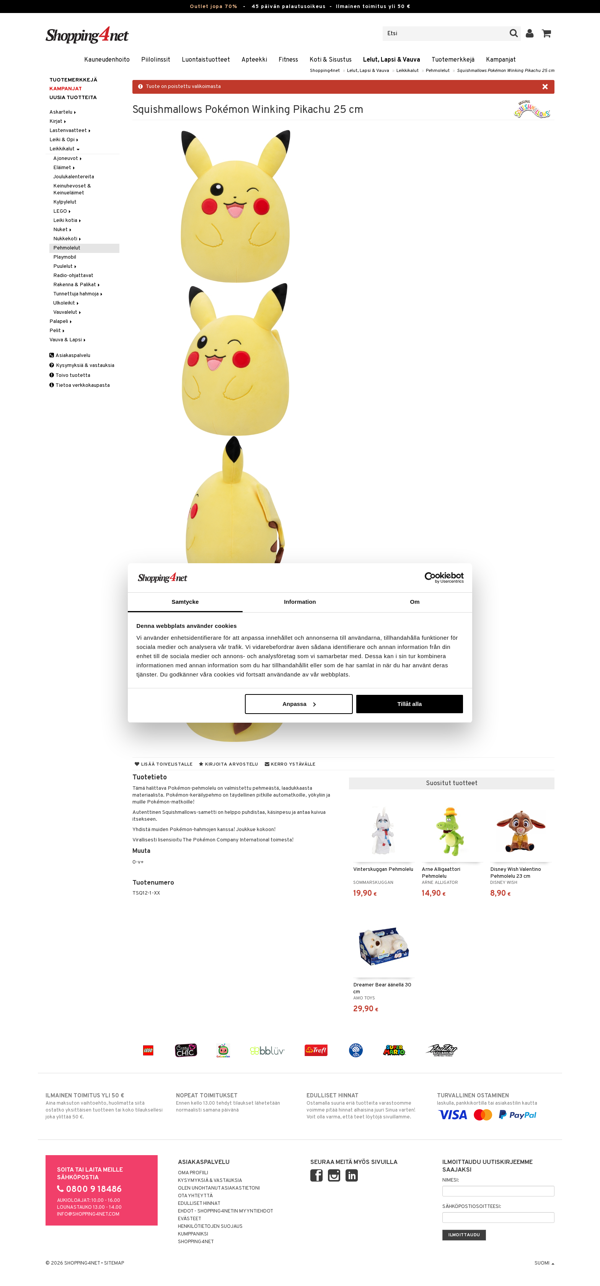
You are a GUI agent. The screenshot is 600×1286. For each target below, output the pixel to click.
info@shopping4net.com (88, 1214)
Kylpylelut (65, 202)
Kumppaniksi (193, 1234)
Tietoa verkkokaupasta (79, 385)
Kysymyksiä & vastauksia (81, 365)
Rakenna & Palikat (77, 285)
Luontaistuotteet (206, 60)
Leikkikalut (407, 71)
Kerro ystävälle (290, 764)
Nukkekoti (67, 239)
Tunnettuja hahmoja (78, 294)
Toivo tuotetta (69, 375)
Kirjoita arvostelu (228, 764)
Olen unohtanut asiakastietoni (219, 1188)
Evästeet (189, 1219)
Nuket (63, 230)
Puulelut (65, 266)
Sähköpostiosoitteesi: (471, 1207)
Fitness (288, 60)
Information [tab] (300, 601)
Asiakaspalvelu (69, 355)
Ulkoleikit (66, 303)
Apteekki (254, 60)
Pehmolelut (438, 71)
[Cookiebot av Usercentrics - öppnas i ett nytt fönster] (430, 578)
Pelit (57, 331)
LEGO (62, 211)
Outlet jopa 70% (213, 6)
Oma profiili (193, 1173)
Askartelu (63, 112)
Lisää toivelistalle (163, 764)
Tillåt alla (409, 704)
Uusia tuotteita (73, 98)
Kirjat (58, 121)
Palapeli (61, 321)
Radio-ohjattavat (73, 275)
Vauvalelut (67, 312)
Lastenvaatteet (70, 130)
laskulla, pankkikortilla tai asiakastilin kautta (495, 1105)
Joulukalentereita (73, 177)
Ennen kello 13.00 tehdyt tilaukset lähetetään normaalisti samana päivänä (234, 1102)
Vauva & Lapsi (68, 340)
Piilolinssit (155, 60)
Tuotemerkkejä (453, 60)
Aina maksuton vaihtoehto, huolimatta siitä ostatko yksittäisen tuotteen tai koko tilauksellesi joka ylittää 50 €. (104, 1106)
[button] (546, 33)
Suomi (544, 1263)
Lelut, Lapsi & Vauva (391, 60)
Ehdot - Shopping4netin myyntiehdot (225, 1211)
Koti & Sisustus (331, 60)
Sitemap (114, 1263)
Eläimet (64, 168)
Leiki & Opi (64, 140)
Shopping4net (325, 71)
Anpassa (299, 704)
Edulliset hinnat (199, 1204)
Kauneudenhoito (107, 60)
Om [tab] (414, 601)
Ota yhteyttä (195, 1196)
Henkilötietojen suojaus (210, 1227)
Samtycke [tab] (185, 601)
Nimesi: (450, 1180)
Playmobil (64, 257)
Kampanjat (501, 60)
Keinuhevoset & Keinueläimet (72, 189)
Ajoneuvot (68, 158)
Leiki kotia (67, 220)
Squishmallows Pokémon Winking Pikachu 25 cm (505, 71)
